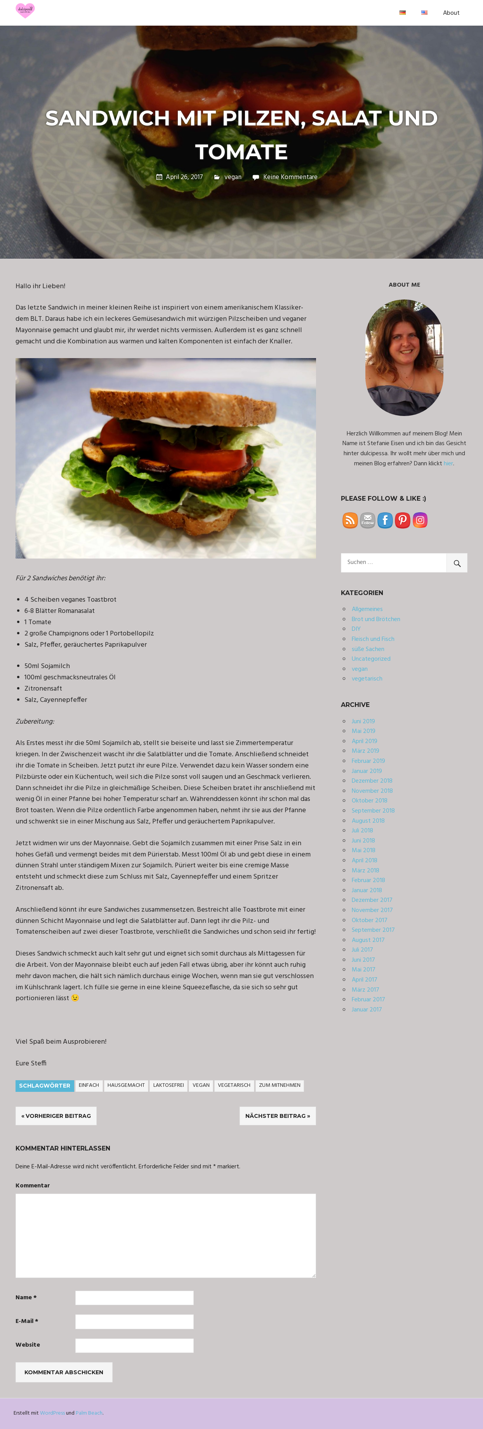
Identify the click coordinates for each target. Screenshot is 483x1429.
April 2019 (364, 741)
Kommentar (33, 1186)
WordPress (52, 1413)
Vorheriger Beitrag (58, 1115)
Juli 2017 (362, 950)
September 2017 (373, 930)
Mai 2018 (363, 851)
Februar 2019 (368, 761)
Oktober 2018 (369, 801)
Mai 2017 (363, 970)
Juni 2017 (363, 960)
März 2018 (365, 871)
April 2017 (364, 980)
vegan (233, 177)
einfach (89, 1085)
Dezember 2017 (372, 900)
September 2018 (373, 811)
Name (26, 1298)
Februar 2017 (368, 1000)
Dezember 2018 (372, 781)
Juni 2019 (363, 722)
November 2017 (372, 910)
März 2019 (365, 751)
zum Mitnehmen (280, 1085)
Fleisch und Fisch (373, 639)
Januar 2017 (367, 1010)
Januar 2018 (367, 891)
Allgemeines (367, 609)
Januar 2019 (367, 771)
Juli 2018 (362, 831)
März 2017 (365, 990)
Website (28, 1345)
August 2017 (368, 940)
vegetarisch (234, 1085)
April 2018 (364, 861)
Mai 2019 (363, 731)
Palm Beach (89, 1413)
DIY (356, 629)
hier (448, 464)
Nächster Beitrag (275, 1115)
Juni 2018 (363, 841)
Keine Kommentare (290, 177)
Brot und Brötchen (376, 619)
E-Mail (27, 1321)
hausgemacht (126, 1085)
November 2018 (372, 791)
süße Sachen (368, 649)
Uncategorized (371, 659)
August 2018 (368, 821)
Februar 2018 (368, 881)
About (451, 13)
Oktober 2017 (369, 921)
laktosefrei (168, 1085)
